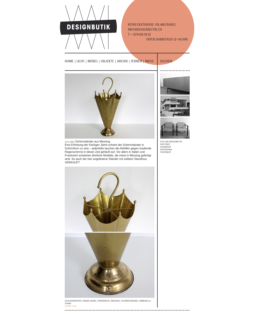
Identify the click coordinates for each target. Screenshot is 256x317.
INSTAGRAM (166, 149)
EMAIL (103, 306)
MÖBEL (94, 61)
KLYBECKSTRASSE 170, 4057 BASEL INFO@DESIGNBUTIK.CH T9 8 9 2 (152, 29)
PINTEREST (165, 152)
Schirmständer (129, 301)
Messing (115, 301)
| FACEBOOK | (83, 306)
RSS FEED (165, 144)
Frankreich (103, 301)
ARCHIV (124, 61)
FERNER (138, 61)
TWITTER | (95, 306)
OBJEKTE (109, 61)
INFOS (149, 61)
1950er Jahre (89, 301)
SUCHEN (166, 61)
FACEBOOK (165, 147)
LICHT (82, 61)
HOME (71, 61)
